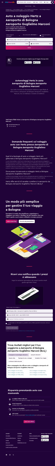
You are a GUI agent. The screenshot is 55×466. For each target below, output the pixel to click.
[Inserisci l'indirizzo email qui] (31, 326)
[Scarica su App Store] (45, 447)
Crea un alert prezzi (31, 422)
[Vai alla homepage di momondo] (9, 2)
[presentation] (37, 69)
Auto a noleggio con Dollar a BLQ (38, 380)
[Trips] (2, 19)
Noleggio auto (10, 9)
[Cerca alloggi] (2, 9)
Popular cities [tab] (13, 365)
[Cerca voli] (2, 6)
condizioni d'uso (23, 338)
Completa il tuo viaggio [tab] (42, 365)
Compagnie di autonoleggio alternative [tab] (19, 362)
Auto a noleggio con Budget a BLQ (38, 378)
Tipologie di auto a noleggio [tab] (26, 365)
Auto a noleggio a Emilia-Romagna (32, 9)
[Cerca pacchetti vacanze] (2, 15)
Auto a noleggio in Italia (19, 9)
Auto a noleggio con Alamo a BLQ (17, 380)
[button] (2, 2)
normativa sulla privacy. (31, 338)
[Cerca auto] (2, 12)
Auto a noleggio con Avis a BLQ (16, 378)
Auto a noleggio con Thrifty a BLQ (17, 382)
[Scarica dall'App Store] (37, 70)
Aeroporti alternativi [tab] (37, 362)
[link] (13, 228)
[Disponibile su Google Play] (29, 70)
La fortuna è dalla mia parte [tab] (16, 368)
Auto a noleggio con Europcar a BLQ (38, 382)
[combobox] (14, 37)
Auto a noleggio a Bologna (12, 10)
